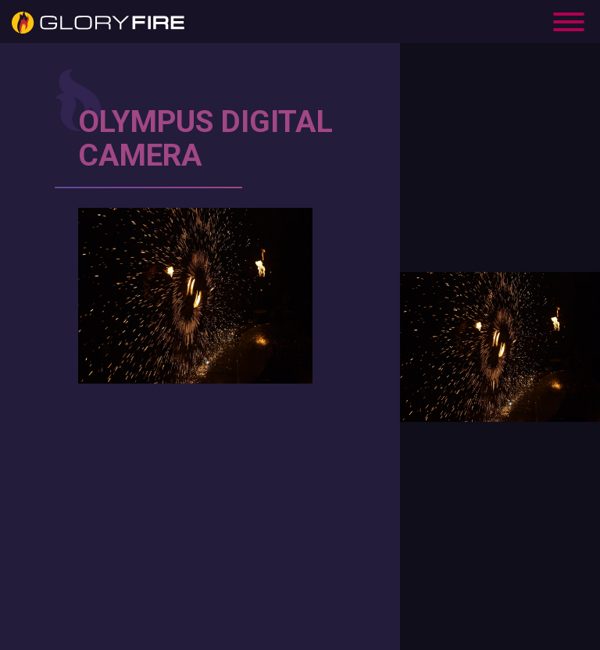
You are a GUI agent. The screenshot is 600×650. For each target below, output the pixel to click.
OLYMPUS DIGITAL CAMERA (205, 138)
